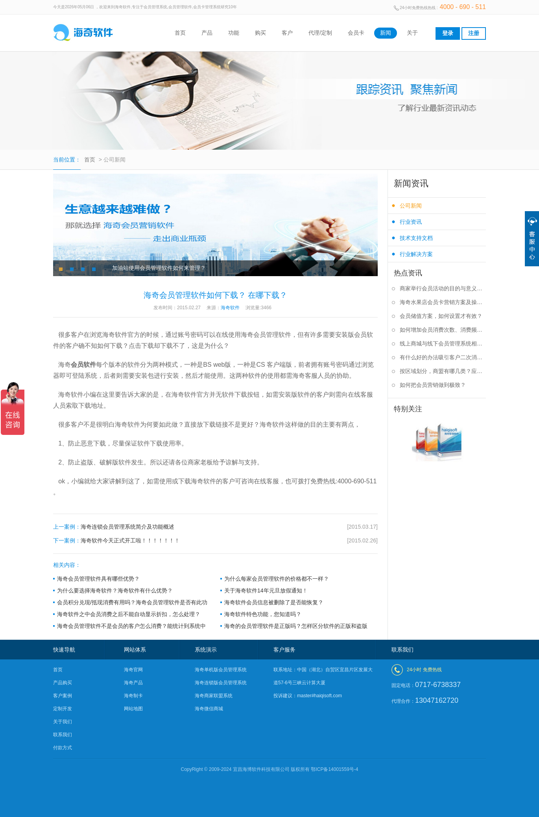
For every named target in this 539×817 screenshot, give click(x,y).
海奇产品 (133, 682)
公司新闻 (411, 205)
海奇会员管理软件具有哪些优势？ (98, 579)
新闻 (385, 33)
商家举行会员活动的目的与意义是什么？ (443, 288)
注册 (473, 33)
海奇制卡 (133, 695)
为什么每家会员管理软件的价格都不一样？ (276, 579)
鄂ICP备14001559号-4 (334, 769)
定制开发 (62, 708)
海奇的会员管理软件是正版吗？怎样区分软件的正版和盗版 (295, 626)
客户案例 (62, 695)
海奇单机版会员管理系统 (221, 669)
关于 (412, 33)
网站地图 (133, 708)
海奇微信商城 (209, 708)
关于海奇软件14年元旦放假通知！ (266, 590)
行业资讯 (411, 222)
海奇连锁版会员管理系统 (221, 682)
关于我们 (62, 721)
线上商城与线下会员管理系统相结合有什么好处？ (443, 343)
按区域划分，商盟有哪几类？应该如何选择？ (443, 371)
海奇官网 (133, 669)
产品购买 (62, 682)
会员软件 (83, 364)
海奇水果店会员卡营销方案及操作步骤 (443, 302)
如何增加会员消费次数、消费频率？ (443, 330)
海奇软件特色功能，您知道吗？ (262, 614)
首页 (180, 33)
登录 (447, 33)
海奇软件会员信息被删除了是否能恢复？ (273, 602)
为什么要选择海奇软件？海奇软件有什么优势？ (115, 590)
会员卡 (356, 33)
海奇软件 (203, 481)
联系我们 (62, 734)
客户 (287, 33)
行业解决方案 (416, 254)
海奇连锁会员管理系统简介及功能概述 (215, 527)
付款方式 (62, 747)
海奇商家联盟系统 (214, 695)
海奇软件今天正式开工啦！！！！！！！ (215, 541)
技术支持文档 (416, 238)
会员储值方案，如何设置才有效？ (441, 316)
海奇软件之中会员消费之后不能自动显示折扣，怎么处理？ (128, 614)
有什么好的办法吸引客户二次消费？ (443, 357)
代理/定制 (320, 33)
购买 (260, 33)
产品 (206, 33)
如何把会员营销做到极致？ (433, 385)
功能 (233, 33)
